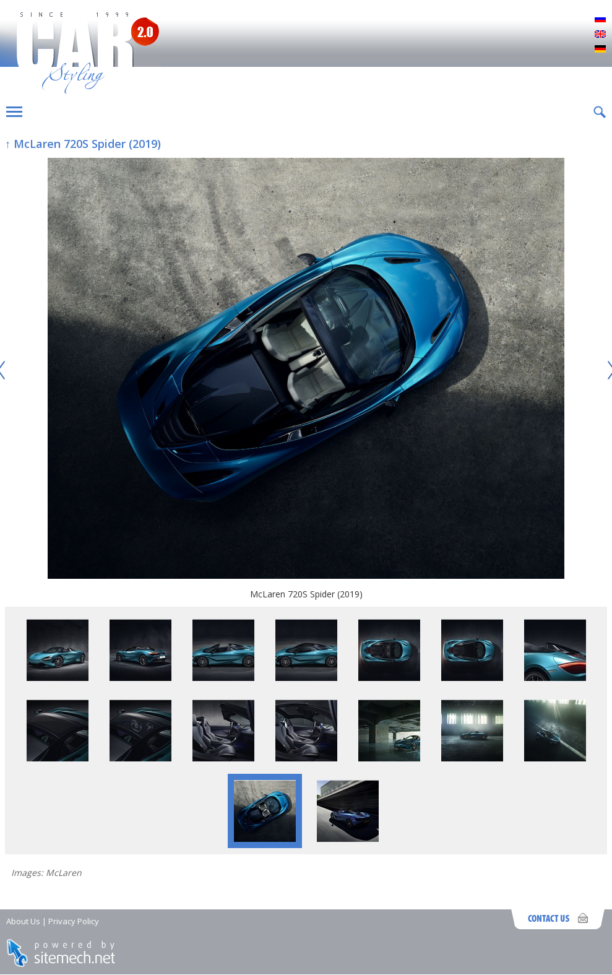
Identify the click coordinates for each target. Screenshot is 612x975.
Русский (600, 19)
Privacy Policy (73, 921)
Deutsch (600, 49)
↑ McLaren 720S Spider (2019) (83, 143)
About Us (23, 921)
